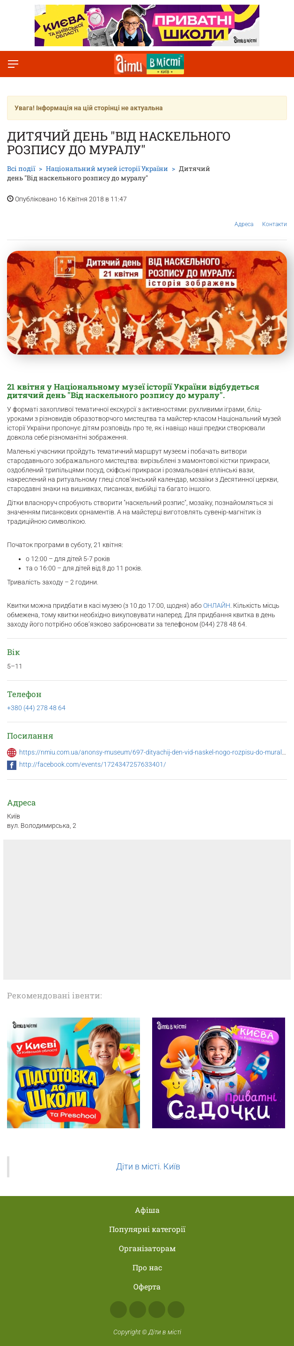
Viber (176, 1309)
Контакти (274, 217)
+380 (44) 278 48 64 (36, 708)
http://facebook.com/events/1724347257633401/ (92, 764)
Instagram (137, 1309)
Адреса (244, 217)
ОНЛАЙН (216, 605)
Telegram (156, 1309)
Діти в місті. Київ (148, 1166)
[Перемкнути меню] (13, 64)
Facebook (118, 1309)
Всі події (21, 168)
